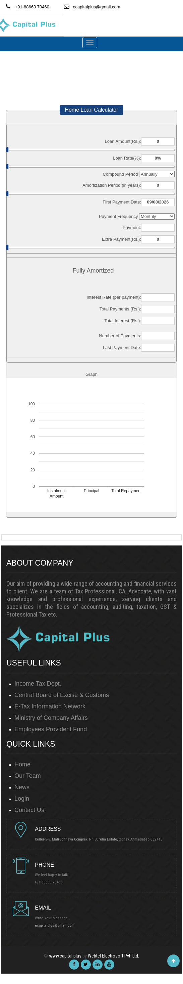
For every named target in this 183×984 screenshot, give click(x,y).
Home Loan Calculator (91, 110)
